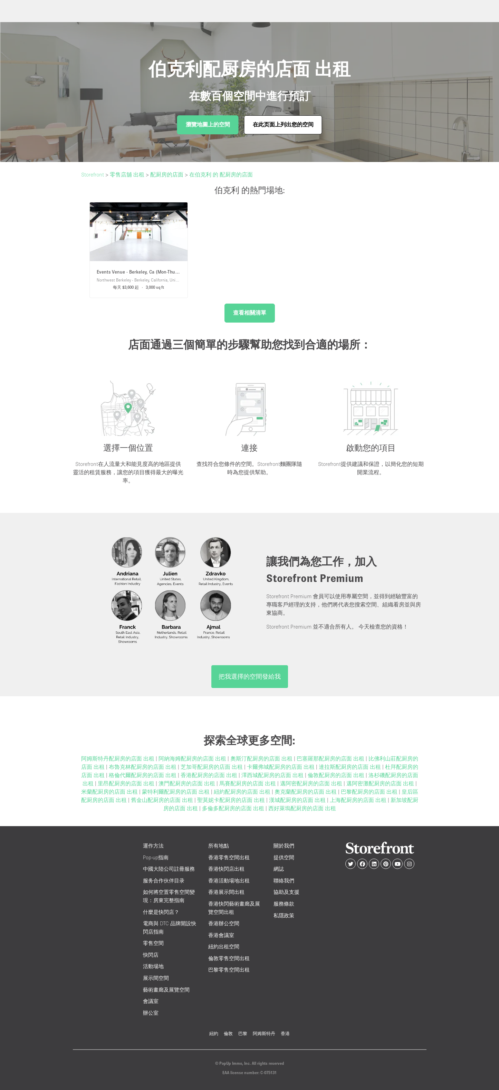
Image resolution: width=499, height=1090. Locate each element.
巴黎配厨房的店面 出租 (370, 791)
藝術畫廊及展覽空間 (166, 990)
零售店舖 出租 (127, 174)
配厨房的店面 (166, 174)
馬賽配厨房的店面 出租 (248, 783)
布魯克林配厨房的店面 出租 (143, 767)
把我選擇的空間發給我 (250, 676)
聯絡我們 (284, 880)
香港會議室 (221, 935)
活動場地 (153, 966)
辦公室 (151, 1013)
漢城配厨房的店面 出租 (298, 800)
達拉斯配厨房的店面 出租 (350, 767)
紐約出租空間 (223, 946)
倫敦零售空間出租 (229, 958)
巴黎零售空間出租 (229, 970)
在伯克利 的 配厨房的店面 (221, 174)
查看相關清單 (249, 312)
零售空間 (153, 943)
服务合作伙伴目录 (163, 880)
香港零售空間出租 (229, 857)
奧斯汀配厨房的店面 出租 (262, 758)
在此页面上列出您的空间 (283, 124)
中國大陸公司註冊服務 (169, 869)
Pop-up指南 (156, 857)
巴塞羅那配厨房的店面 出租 (331, 758)
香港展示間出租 (226, 892)
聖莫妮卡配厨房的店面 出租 (231, 800)
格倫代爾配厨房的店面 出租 (143, 775)
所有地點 (218, 846)
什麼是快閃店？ (161, 912)
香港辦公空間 (223, 923)
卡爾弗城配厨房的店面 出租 (281, 767)
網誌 (279, 869)
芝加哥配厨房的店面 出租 (212, 767)
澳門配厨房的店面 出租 (188, 783)
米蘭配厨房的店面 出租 (110, 791)
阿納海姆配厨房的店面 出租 (193, 758)
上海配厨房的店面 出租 (359, 800)
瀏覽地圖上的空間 (208, 124)
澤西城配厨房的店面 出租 (273, 775)
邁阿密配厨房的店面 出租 (312, 783)
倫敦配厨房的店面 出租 (337, 775)
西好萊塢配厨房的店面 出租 (302, 808)
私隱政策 (284, 915)
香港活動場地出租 (229, 880)
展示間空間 (156, 978)
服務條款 (284, 904)
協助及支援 (286, 892)
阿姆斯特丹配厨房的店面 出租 (118, 758)
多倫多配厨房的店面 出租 (234, 808)
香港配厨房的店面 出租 (210, 775)
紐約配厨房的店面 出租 (243, 791)
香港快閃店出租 (226, 869)
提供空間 (284, 857)
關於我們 (284, 846)
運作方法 (153, 846)
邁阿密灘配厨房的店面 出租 (380, 783)
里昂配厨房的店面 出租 (127, 783)
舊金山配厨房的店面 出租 (162, 800)
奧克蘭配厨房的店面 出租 (306, 791)
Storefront (92, 174)
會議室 (151, 1001)
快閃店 (151, 955)
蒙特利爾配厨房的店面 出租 (176, 791)
